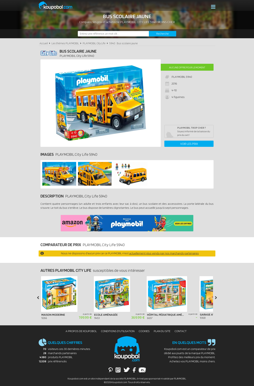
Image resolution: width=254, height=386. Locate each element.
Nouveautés (100, 7)
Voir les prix (189, 144)
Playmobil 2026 (121, 7)
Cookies (144, 331)
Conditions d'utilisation (117, 331)
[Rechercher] (162, 33)
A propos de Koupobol (81, 331)
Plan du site (162, 331)
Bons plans (142, 7)
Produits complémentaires (170, 7)
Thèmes (84, 7)
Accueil (44, 43)
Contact (181, 331)
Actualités (199, 7)
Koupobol (58, 5)
